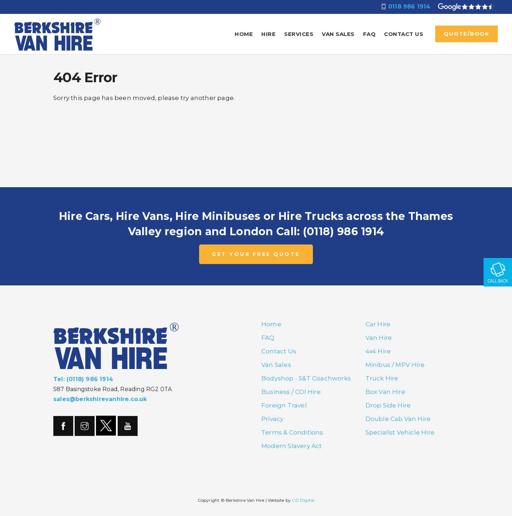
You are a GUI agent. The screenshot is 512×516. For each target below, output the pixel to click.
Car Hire (378, 324)
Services (298, 34)
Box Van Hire (385, 391)
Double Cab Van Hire (398, 418)
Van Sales (338, 34)
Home (244, 34)
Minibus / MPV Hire (395, 364)
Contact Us (403, 34)
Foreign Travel (284, 405)
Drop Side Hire (388, 405)
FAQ (369, 34)
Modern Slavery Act (291, 445)
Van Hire (379, 337)
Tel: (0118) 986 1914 (83, 379)
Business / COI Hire (291, 391)
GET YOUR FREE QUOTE (256, 254)
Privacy (272, 418)
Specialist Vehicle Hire (400, 432)
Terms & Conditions (292, 432)
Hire (268, 34)
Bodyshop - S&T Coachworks (306, 378)
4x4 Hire (378, 351)
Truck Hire (382, 378)
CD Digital (303, 500)
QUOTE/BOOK (466, 33)
